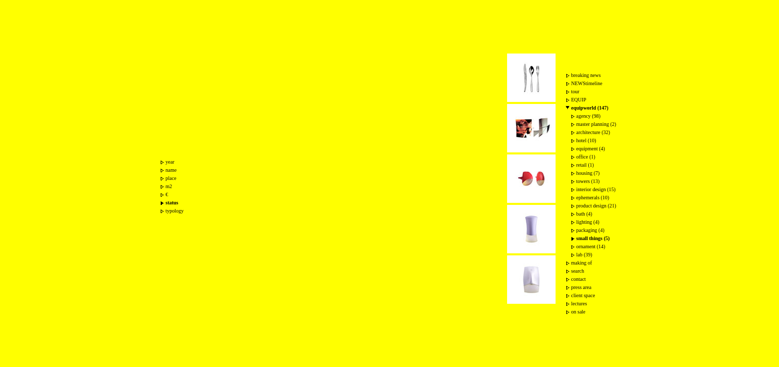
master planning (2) (596, 124)
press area (581, 287)
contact (578, 279)
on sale (578, 311)
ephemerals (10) (593, 197)
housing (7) (588, 173)
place (171, 178)
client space (583, 295)
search (578, 271)
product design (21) (596, 205)
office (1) (585, 157)
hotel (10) (586, 140)
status (172, 202)
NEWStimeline (586, 83)
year (170, 162)
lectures (579, 303)
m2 (169, 186)
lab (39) (584, 254)
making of (581, 263)
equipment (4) (590, 148)
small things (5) (593, 238)
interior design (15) (596, 189)
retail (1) (585, 165)
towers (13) (588, 181)
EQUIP (578, 99)
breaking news (586, 75)
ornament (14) (591, 246)
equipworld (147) (590, 108)
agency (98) (588, 116)
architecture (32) (593, 132)
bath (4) (584, 214)
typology (175, 211)
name (171, 170)
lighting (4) (587, 222)
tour (575, 91)
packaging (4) (590, 230)
